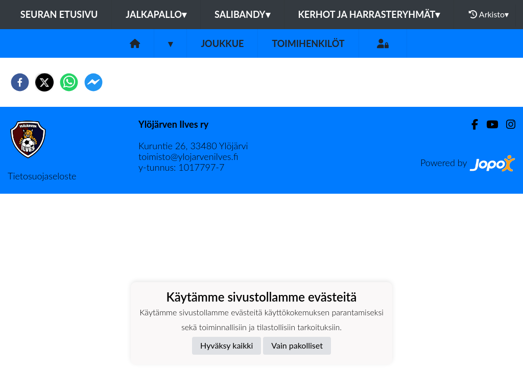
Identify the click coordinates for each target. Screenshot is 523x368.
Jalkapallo (156, 14)
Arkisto (489, 14)
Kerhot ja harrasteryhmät (369, 14)
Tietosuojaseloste (42, 175)
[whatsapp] (69, 82)
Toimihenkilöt (308, 43)
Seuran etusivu (59, 14)
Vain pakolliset (297, 345)
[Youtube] (488, 124)
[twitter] (44, 82)
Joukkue (222, 43)
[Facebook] (470, 124)
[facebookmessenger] (93, 82)
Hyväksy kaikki (226, 345)
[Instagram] (506, 124)
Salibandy (242, 14)
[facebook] (20, 82)
